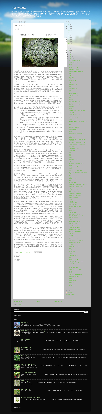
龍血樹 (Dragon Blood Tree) (76, 269)
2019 (69, 39)
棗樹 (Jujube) (72, 285)
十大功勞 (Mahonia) (26, 347)
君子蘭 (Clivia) (72, 282)
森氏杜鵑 (71, 99)
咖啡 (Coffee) (72, 137)
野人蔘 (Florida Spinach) (75, 206)
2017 (69, 43)
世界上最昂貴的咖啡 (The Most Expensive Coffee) (76, 134)
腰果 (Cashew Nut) (73, 93)
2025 (69, 26)
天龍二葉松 (71, 112)
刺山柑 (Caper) (72, 146)
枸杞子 (70, 278)
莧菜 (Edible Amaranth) (74, 69)
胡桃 (70, 161)
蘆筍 (70, 97)
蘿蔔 (70, 86)
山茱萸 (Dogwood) (73, 62)
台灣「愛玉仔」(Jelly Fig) (75, 170)
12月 (70, 54)
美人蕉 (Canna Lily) (26, 389)
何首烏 (70, 199)
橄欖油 (70, 131)
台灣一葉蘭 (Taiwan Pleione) (76, 101)
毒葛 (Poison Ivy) (73, 280)
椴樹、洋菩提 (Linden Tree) (28, 356)
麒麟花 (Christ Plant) (74, 276)
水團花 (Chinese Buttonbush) (76, 274)
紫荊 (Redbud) (72, 249)
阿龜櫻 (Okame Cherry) (75, 246)
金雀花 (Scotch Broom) (74, 191)
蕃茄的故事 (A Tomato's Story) (76, 163)
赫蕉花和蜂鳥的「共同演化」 (76, 215)
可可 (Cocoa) (72, 251)
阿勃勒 (70, 168)
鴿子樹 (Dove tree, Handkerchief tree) (78, 184)
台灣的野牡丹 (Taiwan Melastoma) (77, 110)
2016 (69, 46)
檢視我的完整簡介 (70, 294)
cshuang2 (70, 292)
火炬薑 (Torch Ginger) (74, 221)
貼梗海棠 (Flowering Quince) (76, 104)
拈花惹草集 (18, 8)
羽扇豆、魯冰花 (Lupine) (75, 195)
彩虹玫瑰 (71, 244)
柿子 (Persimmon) (73, 67)
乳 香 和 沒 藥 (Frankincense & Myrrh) (30, 397)
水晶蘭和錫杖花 (73, 202)
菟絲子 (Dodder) (73, 272)
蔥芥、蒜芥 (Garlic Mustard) (28, 364)
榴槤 (70, 257)
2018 (69, 41)
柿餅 (70, 180)
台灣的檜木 (71, 108)
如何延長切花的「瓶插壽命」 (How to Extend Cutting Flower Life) (78, 143)
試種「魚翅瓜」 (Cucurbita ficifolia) (77, 78)
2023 (69, 30)
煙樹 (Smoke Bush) (73, 259)
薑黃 (70, 73)
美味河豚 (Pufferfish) (74, 212)
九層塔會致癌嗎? (73, 88)
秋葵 (70, 125)
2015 (69, 48)
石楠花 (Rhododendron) (75, 193)
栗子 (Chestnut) (73, 150)
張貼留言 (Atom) (22, 304)
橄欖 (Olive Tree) (73, 119)
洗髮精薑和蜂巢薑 (73, 217)
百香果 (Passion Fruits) (74, 242)
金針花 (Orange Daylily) (75, 60)
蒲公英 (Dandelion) (73, 267)
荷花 (70, 82)
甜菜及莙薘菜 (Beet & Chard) (28, 372)
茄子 (70, 91)
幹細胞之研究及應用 (74, 127)
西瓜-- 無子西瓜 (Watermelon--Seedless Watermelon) (76, 226)
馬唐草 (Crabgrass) (73, 197)
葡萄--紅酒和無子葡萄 (74, 229)
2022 (69, 33)
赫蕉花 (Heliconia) (73, 204)
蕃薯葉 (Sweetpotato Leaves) (76, 71)
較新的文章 (18, 301)
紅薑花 (70, 208)
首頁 (38, 301)
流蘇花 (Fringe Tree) (74, 117)
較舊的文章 (58, 301)
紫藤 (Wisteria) (24, 322)
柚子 (70, 176)
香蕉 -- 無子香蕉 (73, 223)
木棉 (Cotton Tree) (73, 189)
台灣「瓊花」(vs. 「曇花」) (76, 240)
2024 (69, 28)
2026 (69, 24)
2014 (69, 50)
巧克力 (70, 253)
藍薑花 (70, 219)
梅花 (70, 152)
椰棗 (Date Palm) (73, 129)
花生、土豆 (71, 233)
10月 (70, 58)
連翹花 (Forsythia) (73, 166)
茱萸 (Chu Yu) (72, 80)
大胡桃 (70, 157)
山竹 (70, 265)
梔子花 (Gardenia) (73, 238)
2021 (69, 35)
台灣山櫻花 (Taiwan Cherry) (76, 115)
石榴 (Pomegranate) (74, 148)
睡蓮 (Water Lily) (73, 84)
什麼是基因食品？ (73, 159)
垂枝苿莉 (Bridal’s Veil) (74, 236)
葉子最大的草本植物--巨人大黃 (76, 186)
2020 (69, 37)
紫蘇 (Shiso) (72, 106)
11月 (70, 56)
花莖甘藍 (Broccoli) (73, 95)
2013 (69, 52)
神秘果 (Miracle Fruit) (74, 65)
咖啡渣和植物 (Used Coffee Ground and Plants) (33, 331)
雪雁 (70, 155)
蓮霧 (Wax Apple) (73, 178)
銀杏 (70, 75)
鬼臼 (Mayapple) (73, 182)
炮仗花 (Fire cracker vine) (75, 231)
